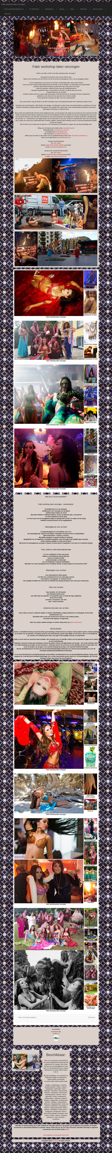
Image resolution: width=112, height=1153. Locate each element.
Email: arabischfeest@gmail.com (13, 9)
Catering (61, 9)
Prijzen (72, 9)
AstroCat (55, 1140)
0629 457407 (50, 145)
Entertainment (49, 9)
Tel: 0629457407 (34, 9)
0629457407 (50, 154)
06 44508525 (59, 154)
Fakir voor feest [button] (98, 9)
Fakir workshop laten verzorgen (13, 4)
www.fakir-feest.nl (68, 128)
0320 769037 (57, 143)
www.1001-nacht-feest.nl (79, 135)
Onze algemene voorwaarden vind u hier (56, 1135)
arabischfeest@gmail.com (58, 147)
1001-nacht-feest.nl (76, 622)
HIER (67, 1129)
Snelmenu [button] (7, 14)
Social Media (56, 1029)
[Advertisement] (56, 1148)
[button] (27, 1018)
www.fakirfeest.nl (61, 132)
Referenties (83, 9)
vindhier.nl (56, 1033)
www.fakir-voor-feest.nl (61, 130)
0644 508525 (59, 145)
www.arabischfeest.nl (64, 137)
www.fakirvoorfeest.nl (61, 133)
